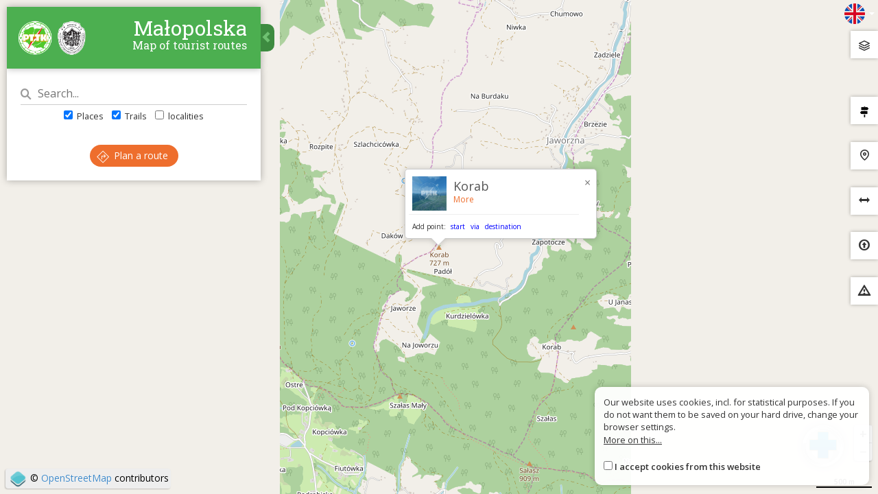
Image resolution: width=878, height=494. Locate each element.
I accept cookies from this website (688, 466)
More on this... (633, 440)
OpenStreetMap (76, 477)
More (463, 199)
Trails (129, 116)
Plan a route (132, 155)
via (475, 226)
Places (84, 116)
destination (503, 226)
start (458, 226)
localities (179, 116)
